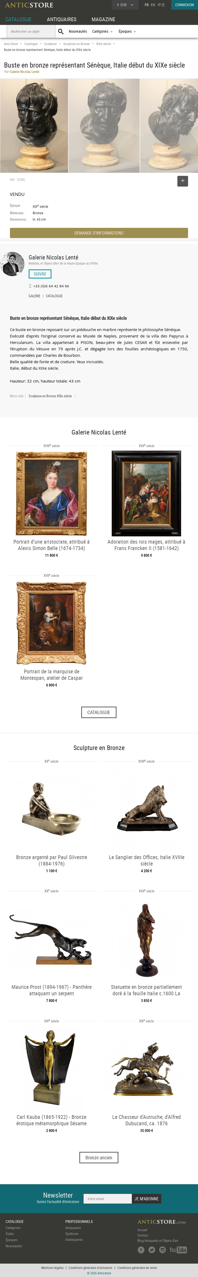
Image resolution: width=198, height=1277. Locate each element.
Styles (10, 1233)
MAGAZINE (103, 19)
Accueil (142, 1229)
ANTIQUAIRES (61, 19)
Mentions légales (52, 1267)
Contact (142, 1235)
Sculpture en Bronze (76, 44)
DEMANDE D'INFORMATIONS (98, 233)
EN (153, 4)
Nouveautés (78, 31)
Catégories (13, 1227)
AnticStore (11, 44)
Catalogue (31, 44)
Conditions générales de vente (137, 1267)
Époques (11, 1239)
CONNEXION (184, 4)
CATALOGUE (18, 19)
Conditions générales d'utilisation (90, 1267)
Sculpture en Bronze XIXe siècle (50, 396)
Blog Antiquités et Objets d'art (157, 1240)
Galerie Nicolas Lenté (53, 257)
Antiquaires (73, 1227)
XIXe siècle (103, 44)
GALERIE (34, 296)
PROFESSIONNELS (79, 1221)
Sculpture (50, 44)
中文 (161, 4)
